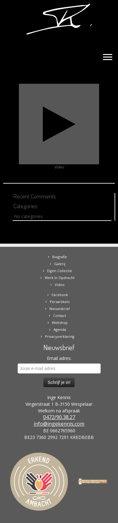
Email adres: (59, 358)
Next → (107, 80)
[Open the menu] (107, 57)
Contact (59, 315)
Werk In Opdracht (60, 277)
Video (60, 284)
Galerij (59, 263)
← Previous (14, 80)
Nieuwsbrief (59, 308)
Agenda (59, 329)
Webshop (60, 322)
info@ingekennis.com (59, 423)
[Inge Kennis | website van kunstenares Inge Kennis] (59, 19)
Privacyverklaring (59, 336)
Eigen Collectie (59, 270)
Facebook (60, 294)
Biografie (59, 256)
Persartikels (60, 301)
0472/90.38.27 (59, 417)
